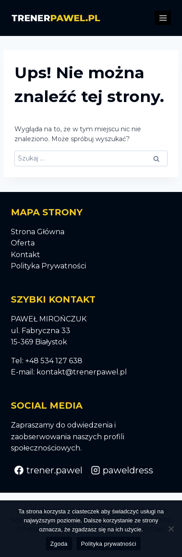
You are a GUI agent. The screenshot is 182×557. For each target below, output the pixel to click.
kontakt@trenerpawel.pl (81, 372)
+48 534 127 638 (53, 360)
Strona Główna (37, 231)
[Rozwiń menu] (163, 18)
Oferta (23, 243)
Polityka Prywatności (48, 266)
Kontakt (25, 254)
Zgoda (59, 543)
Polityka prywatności (108, 543)
